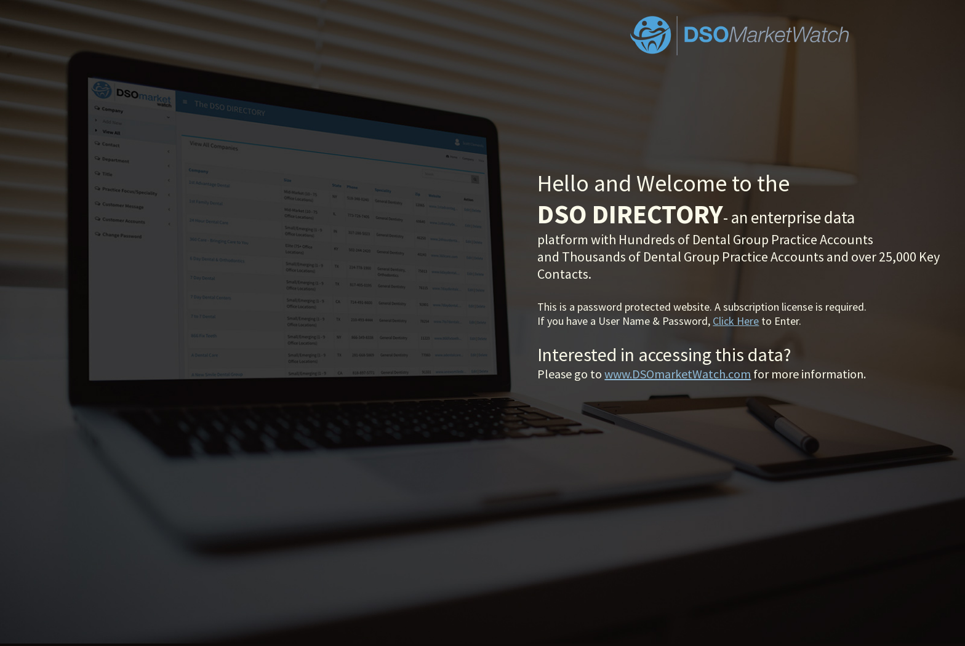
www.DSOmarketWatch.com (677, 373)
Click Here (736, 321)
